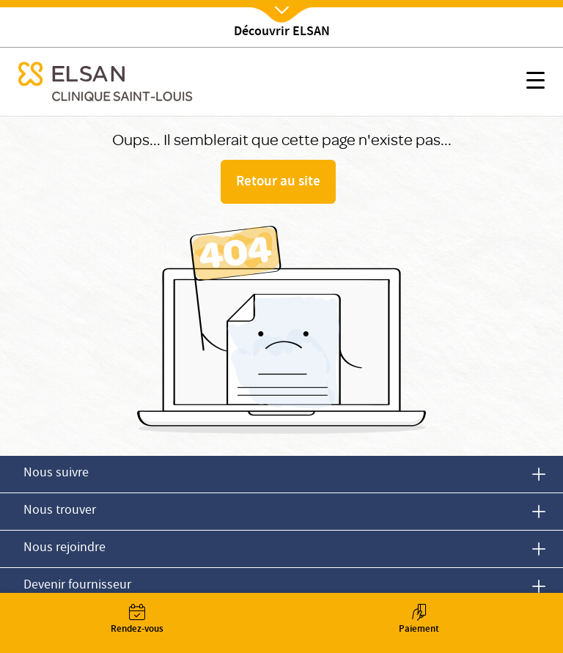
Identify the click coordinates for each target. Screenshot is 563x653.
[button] (535, 83)
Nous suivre (56, 474)
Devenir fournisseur (77, 586)
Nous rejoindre (64, 548)
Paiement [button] (418, 620)
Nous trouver (59, 511)
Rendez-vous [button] (137, 620)
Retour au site (278, 182)
